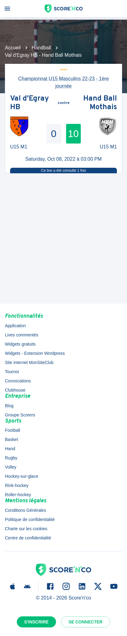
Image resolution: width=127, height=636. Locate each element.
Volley (10, 467)
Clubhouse (15, 390)
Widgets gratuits (20, 344)
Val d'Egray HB (29, 103)
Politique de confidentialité (30, 519)
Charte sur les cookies (26, 528)
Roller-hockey (18, 494)
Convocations (18, 380)
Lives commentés (21, 334)
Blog (9, 405)
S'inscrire (36, 621)
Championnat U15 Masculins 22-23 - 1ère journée (63, 82)
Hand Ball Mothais (100, 103)
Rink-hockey (16, 485)
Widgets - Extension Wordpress (35, 353)
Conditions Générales (25, 510)
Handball (41, 47)
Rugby (11, 457)
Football (12, 430)
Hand (10, 448)
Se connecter (86, 621)
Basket (11, 439)
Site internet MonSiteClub (29, 362)
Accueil (13, 47)
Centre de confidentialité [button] (28, 537)
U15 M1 (18, 146)
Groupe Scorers (20, 414)
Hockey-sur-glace (21, 476)
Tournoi (12, 371)
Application (15, 325)
